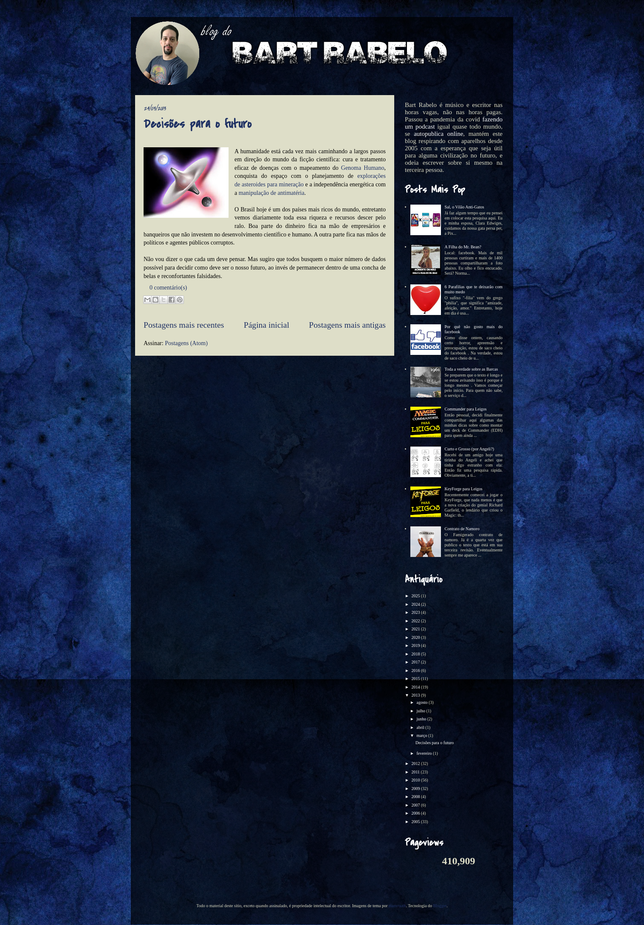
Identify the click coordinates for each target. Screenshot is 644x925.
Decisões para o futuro (197, 123)
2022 (416, 621)
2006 (416, 813)
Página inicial (266, 325)
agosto (422, 702)
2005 (416, 821)
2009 (416, 788)
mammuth (397, 905)
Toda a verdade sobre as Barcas (471, 369)
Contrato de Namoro (462, 528)
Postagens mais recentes (184, 325)
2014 (416, 687)
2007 (416, 805)
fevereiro (424, 753)
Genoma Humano (362, 168)
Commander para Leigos (466, 409)
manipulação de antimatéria (272, 193)
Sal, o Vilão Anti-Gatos (464, 207)
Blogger (439, 905)
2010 (416, 780)
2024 (416, 604)
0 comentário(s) (168, 287)
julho (421, 711)
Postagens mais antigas (347, 325)
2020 (416, 637)
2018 (416, 654)
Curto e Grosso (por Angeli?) (469, 449)
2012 (416, 763)
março (422, 735)
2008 (416, 796)
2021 (416, 629)
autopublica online (438, 133)
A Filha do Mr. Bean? (463, 247)
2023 (416, 612)
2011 (416, 772)
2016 (416, 670)
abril (420, 727)
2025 (416, 595)
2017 (416, 662)
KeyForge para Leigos (464, 488)
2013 (416, 695)
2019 (416, 645)
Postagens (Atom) (186, 343)
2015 (416, 678)
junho (421, 719)
